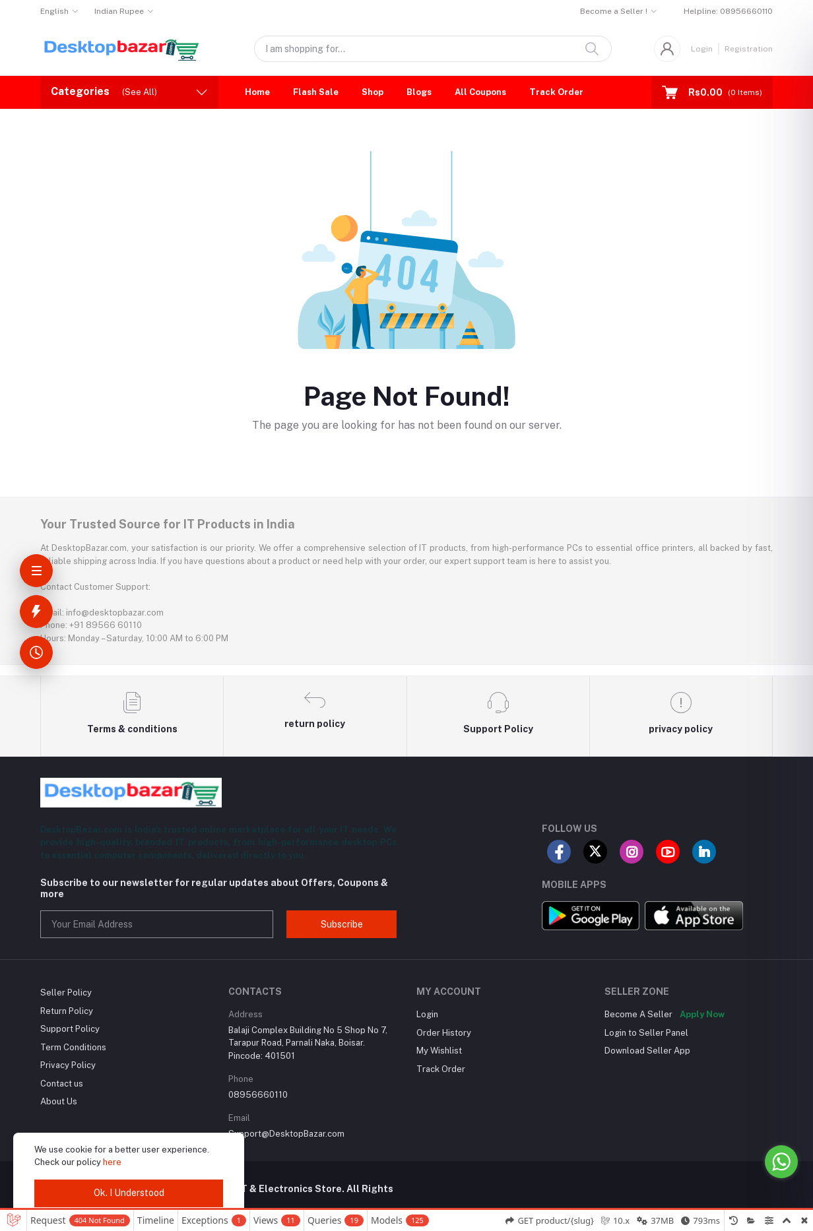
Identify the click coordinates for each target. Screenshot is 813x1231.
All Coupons (480, 92)
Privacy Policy (68, 1065)
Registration (749, 48)
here (112, 1162)
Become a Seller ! (613, 11)
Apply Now (702, 1014)
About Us (58, 1101)
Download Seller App (647, 1051)
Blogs (419, 92)
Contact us (61, 1084)
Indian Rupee (119, 11)
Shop (372, 92)
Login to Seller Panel (646, 1033)
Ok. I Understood (129, 1192)
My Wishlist (439, 1051)
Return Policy (66, 1011)
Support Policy (70, 1029)
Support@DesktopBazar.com (286, 1134)
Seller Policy (66, 992)
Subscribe (342, 924)
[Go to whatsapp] (781, 1161)
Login (702, 48)
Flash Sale (316, 92)
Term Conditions (73, 1047)
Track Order (556, 92)
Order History (443, 1033)
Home (257, 92)
